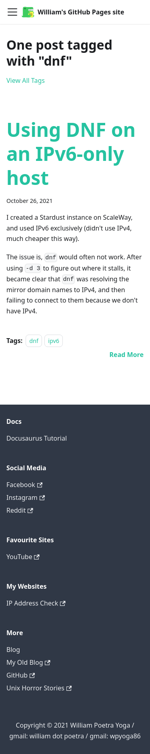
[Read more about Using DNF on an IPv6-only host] (127, 354)
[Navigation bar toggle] (12, 12)
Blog (13, 649)
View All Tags (25, 80)
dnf (33, 341)
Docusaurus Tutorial (36, 438)
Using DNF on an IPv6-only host (71, 153)
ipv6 (53, 341)
